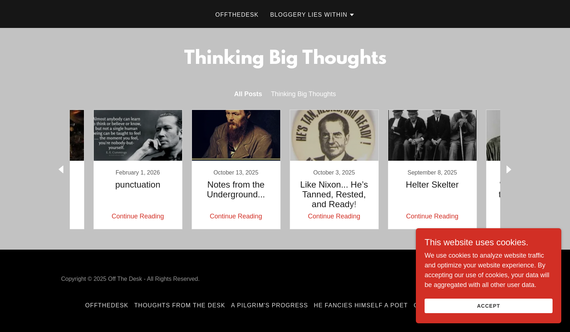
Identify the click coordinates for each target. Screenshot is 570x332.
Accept (488, 306)
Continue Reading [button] (138, 216)
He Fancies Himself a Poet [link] (361, 305)
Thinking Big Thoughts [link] (303, 94)
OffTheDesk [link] (236, 15)
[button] (312, 15)
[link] (138, 169)
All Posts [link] (248, 94)
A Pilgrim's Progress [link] (269, 305)
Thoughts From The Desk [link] (179, 305)
